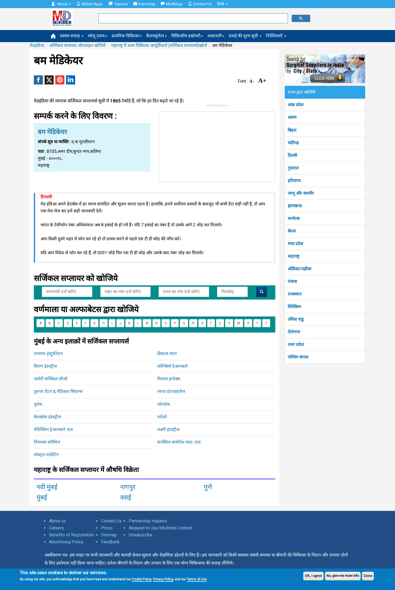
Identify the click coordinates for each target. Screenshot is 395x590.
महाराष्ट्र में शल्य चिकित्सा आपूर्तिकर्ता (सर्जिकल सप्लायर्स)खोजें (159, 45)
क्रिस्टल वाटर (167, 353)
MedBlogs (172, 4)
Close (368, 576)
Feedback (110, 541)
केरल (292, 231)
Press (107, 527)
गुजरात (293, 168)
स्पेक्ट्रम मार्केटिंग (46, 454)
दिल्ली (292, 155)
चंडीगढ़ (293, 142)
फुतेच (38, 404)
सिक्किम (294, 306)
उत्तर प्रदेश (296, 344)
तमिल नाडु (296, 319)
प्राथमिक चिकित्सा (127, 35)
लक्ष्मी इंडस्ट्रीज (168, 429)
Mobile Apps (89, 4)
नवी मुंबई (46, 487)
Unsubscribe (140, 534)
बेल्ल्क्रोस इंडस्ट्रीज (47, 416)
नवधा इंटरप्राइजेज (171, 391)
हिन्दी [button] (222, 4)
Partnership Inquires (148, 520)
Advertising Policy (66, 541)
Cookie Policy (141, 579)
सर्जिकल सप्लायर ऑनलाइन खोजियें (77, 45)
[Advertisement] (217, 145)
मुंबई (41, 497)
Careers (118, 4)
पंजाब (292, 281)
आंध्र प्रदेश (295, 104)
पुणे (208, 487)
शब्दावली (215, 35)
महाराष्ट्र (293, 256)
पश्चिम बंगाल (298, 357)
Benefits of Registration (71, 534)
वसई (125, 497)
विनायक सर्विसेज (47, 442)
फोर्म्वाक (163, 404)
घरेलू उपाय (97, 35)
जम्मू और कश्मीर (301, 193)
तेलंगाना (294, 331)
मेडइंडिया (37, 45)
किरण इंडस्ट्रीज (45, 366)
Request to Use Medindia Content (160, 527)
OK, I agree (313, 576)
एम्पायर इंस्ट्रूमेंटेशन (48, 353)
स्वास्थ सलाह (72, 35)
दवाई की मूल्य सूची (245, 35)
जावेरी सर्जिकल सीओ (50, 378)
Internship (144, 4)
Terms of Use (197, 579)
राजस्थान (295, 294)
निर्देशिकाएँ (276, 35)
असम (292, 117)
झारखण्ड (295, 205)
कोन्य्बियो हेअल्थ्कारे (172, 366)
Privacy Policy (163, 579)
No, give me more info (343, 576)
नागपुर (128, 487)
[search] (192, 18)
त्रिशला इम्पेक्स (168, 378)
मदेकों (162, 416)
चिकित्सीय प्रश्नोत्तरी (187, 35)
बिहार (292, 130)
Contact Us (200, 4)
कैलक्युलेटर (156, 35)
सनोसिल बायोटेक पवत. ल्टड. (179, 442)
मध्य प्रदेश (295, 243)
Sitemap (109, 534)
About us (57, 520)
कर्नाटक (294, 218)
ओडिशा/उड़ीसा (299, 268)
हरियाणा (294, 180)
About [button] (61, 4)
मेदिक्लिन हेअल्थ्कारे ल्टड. (54, 429)
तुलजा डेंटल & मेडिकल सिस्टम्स (58, 391)
